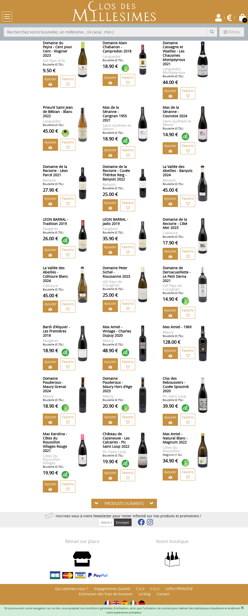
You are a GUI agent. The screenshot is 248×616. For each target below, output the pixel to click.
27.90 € (50, 190)
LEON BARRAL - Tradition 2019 (55, 221)
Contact (163, 594)
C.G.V (140, 588)
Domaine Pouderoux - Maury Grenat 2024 (54, 384)
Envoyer (122, 522)
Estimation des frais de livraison (106, 594)
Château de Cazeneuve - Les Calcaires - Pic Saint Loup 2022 (116, 440)
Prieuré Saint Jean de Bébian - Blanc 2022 (58, 111)
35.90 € (110, 239)
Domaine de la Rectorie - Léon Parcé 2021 (55, 171)
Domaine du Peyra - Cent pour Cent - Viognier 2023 (57, 49)
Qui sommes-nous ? (71, 588)
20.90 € (110, 406)
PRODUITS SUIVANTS (124, 503)
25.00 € (110, 194)
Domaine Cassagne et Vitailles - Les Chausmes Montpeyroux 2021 (174, 53)
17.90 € (170, 243)
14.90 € (170, 135)
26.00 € (50, 239)
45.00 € (50, 131)
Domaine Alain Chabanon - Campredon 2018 (117, 47)
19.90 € (50, 473)
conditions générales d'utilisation (107, 608)
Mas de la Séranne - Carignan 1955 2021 (115, 113)
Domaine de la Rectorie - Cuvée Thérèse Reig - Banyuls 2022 (116, 173)
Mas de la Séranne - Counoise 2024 (175, 111)
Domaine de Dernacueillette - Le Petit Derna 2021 (177, 274)
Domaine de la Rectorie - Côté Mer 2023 (175, 223)
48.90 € (110, 351)
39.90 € (170, 406)
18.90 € (110, 66)
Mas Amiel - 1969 (177, 326)
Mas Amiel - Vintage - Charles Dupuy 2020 (117, 331)
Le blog (145, 594)
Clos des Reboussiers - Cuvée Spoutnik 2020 (176, 384)
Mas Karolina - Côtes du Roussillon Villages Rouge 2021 (55, 442)
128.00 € (171, 342)
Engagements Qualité (112, 588)
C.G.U (154, 588)
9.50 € (49, 71)
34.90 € (170, 461)
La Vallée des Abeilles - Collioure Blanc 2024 (55, 274)
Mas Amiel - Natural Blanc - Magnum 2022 (175, 438)
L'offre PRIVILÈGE (179, 588)
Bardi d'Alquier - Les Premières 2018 (56, 331)
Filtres (231, 32)
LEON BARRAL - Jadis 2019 (115, 221)
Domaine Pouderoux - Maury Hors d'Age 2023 (117, 384)
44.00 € (170, 82)
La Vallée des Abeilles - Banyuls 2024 (177, 171)
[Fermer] (242, 607)
